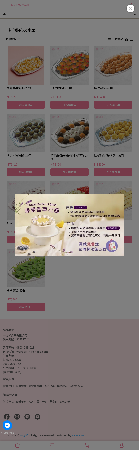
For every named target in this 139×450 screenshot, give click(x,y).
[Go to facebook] (7, 425)
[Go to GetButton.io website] (7, 432)
